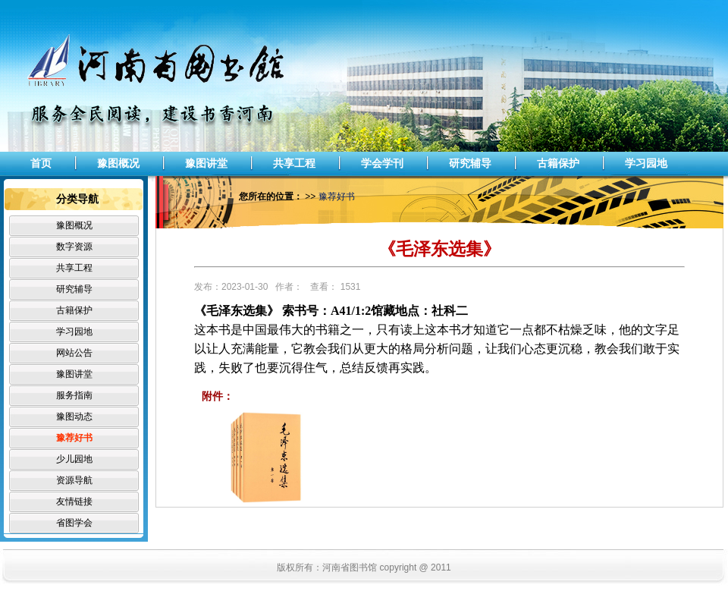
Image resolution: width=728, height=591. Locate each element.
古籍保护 (558, 163)
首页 (41, 163)
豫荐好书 (74, 437)
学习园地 (646, 163)
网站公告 (74, 352)
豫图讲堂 (206, 163)
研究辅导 (470, 163)
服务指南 (74, 395)
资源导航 (74, 480)
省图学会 (74, 522)
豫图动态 (74, 416)
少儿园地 (74, 459)
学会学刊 (382, 163)
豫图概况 (118, 163)
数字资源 (74, 246)
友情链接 (74, 501)
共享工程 (294, 163)
